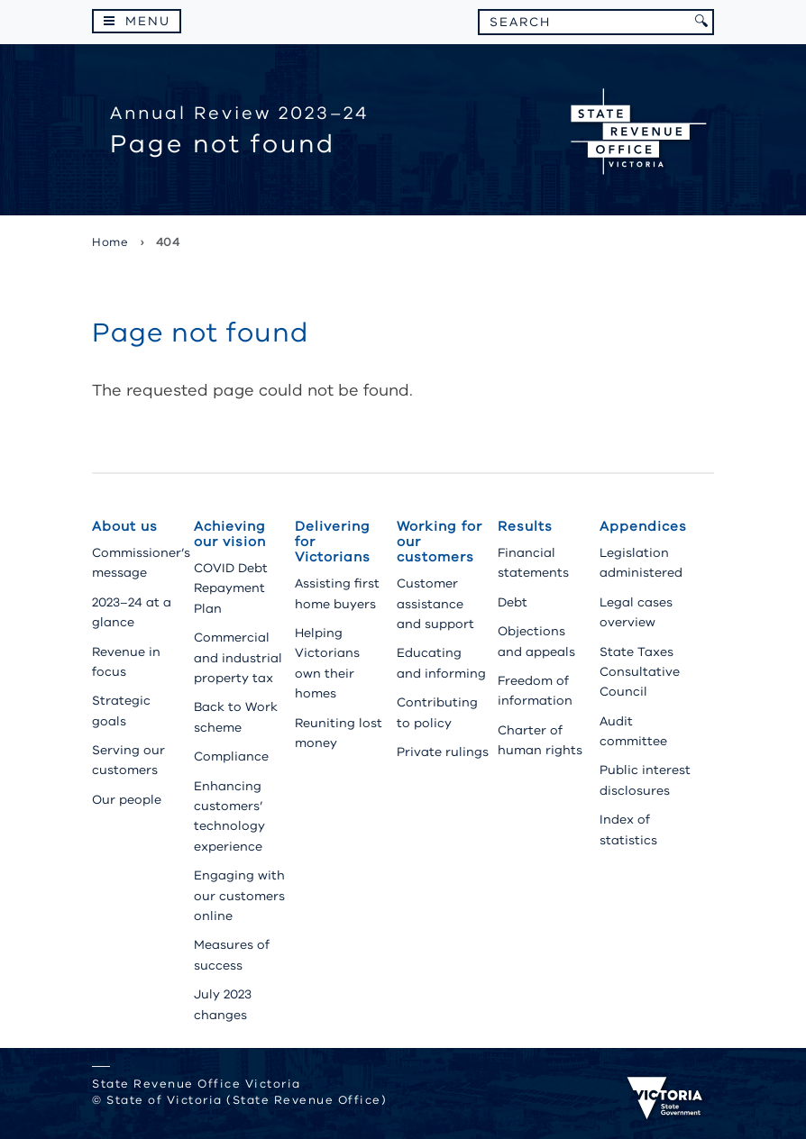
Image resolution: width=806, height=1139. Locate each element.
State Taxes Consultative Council (640, 672)
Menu (147, 21)
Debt (512, 602)
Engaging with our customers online (239, 896)
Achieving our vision (230, 534)
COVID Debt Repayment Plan (231, 588)
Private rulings (443, 752)
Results (525, 526)
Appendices (643, 526)
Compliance (231, 756)
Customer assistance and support (435, 604)
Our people (126, 799)
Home (110, 242)
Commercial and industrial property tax (238, 658)
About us (125, 526)
